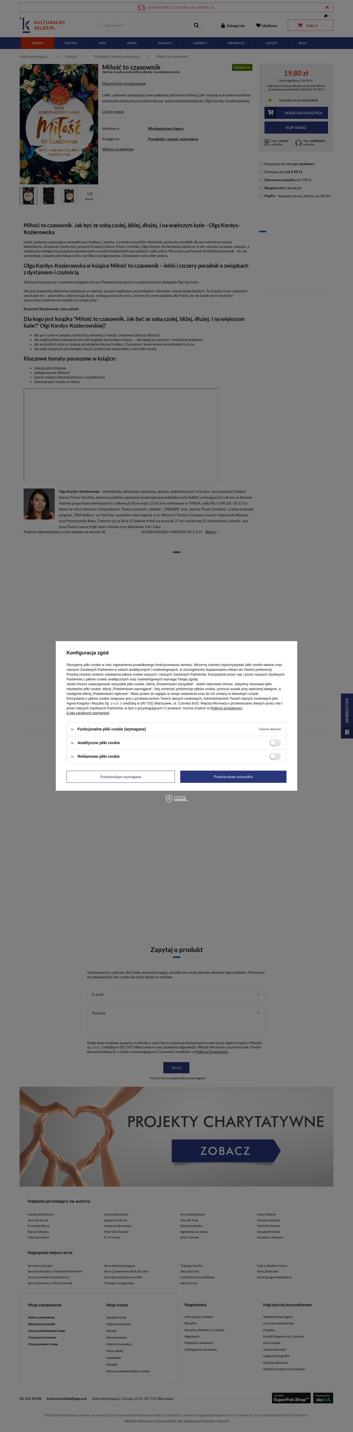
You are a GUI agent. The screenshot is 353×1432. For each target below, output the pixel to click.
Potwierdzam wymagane (120, 776)
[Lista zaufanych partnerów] (88, 713)
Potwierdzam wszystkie (233, 776)
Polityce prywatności (226, 708)
